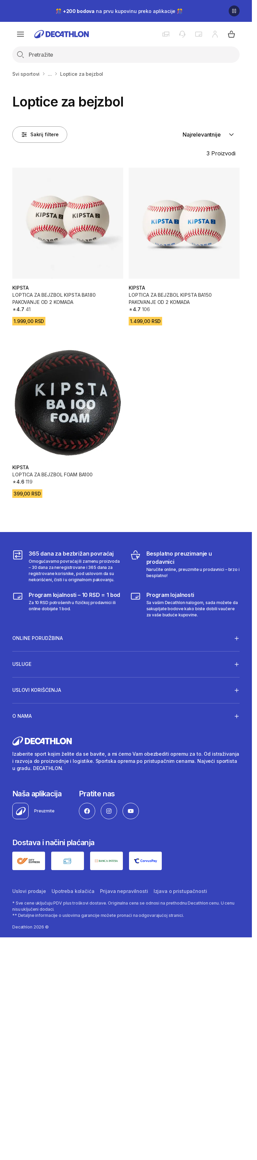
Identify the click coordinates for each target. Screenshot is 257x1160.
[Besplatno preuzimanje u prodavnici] (185, 566)
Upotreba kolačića (73, 891)
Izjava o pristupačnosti (180, 891)
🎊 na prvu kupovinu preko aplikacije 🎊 (119, 11)
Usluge (21, 664)
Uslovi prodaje (29, 891)
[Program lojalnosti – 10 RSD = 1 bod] (67, 604)
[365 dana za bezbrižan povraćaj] (67, 566)
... (50, 74)
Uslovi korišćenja (36, 690)
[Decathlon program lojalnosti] (185, 604)
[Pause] (234, 10)
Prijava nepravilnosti (124, 891)
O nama (22, 716)
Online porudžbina (37, 638)
